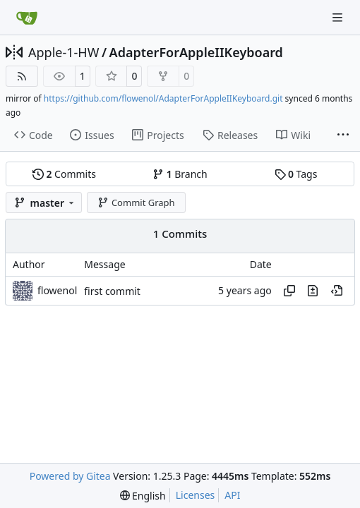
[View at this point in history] (336, 290)
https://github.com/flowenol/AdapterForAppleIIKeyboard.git (163, 98)
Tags (296, 174)
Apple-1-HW (63, 52)
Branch (180, 174)
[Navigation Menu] (339, 17)
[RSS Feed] (22, 76)
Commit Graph (135, 202)
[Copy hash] (289, 290)
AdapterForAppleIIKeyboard (196, 52)
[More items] (343, 135)
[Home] (27, 17)
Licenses (195, 495)
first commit (112, 291)
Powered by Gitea (70, 476)
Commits (64, 174)
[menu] (143, 495)
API (232, 495)
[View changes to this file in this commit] (312, 290)
